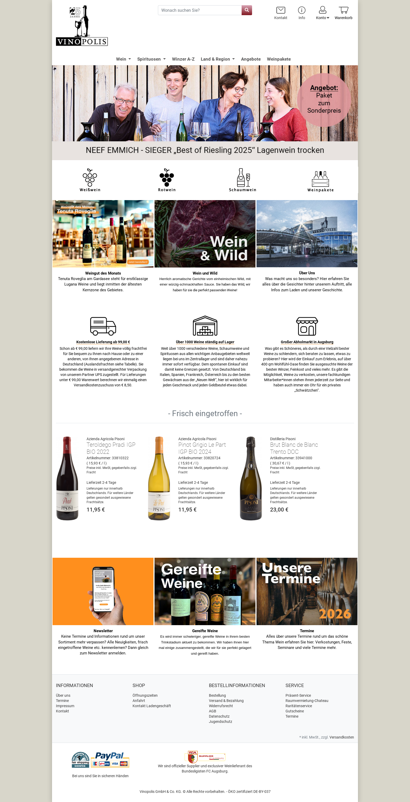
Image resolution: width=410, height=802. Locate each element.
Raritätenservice (299, 706)
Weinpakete (279, 59)
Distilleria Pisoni (282, 439)
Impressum (65, 706)
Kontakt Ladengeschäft (152, 706)
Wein (121, 59)
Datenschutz (219, 716)
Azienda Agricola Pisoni (105, 439)
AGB (212, 711)
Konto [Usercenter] (322, 12)
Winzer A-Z (183, 59)
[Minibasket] (343, 13)
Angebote (251, 59)
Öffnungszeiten (145, 695)
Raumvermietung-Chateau (307, 701)
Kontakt (62, 711)
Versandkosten (341, 737)
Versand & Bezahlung (226, 701)
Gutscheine (295, 711)
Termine (62, 701)
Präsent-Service (298, 695)
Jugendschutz (220, 721)
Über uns (63, 695)
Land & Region (216, 59)
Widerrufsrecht (221, 706)
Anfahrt (139, 701)
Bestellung (217, 695)
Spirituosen (149, 59)
